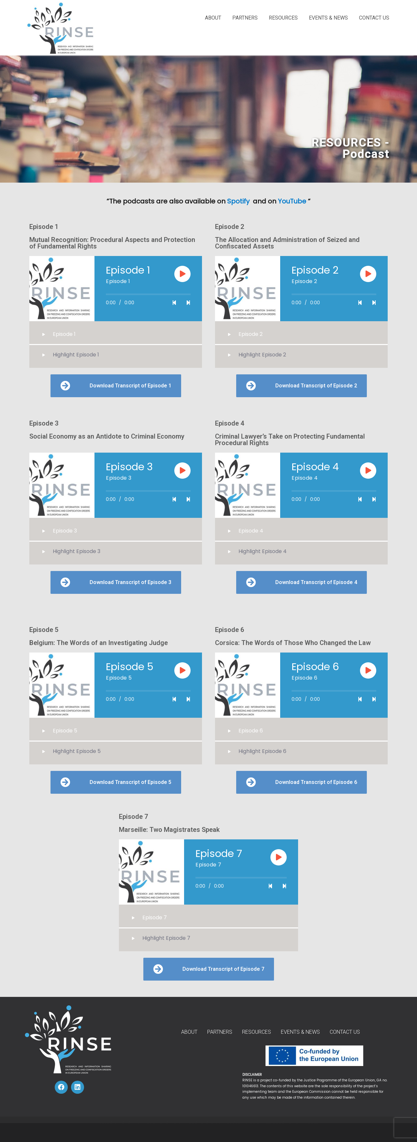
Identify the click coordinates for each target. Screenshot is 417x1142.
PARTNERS (245, 18)
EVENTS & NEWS (328, 18)
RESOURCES (283, 18)
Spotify (239, 201)
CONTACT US (374, 18)
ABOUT (213, 18)
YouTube (292, 201)
